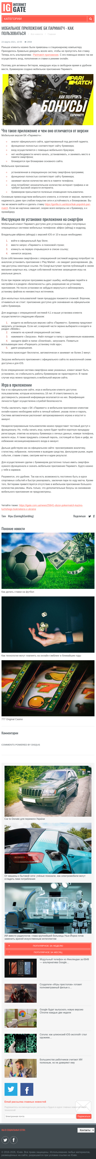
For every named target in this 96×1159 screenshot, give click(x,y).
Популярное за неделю (48, 945)
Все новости (37, 34)
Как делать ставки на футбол (18, 592)
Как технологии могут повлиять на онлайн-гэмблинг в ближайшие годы (41, 655)
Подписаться (84, 1116)
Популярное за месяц (48, 952)
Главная (52, 34)
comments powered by (21, 744)
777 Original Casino (12, 719)
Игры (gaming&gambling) (21, 516)
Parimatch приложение (45, 55)
